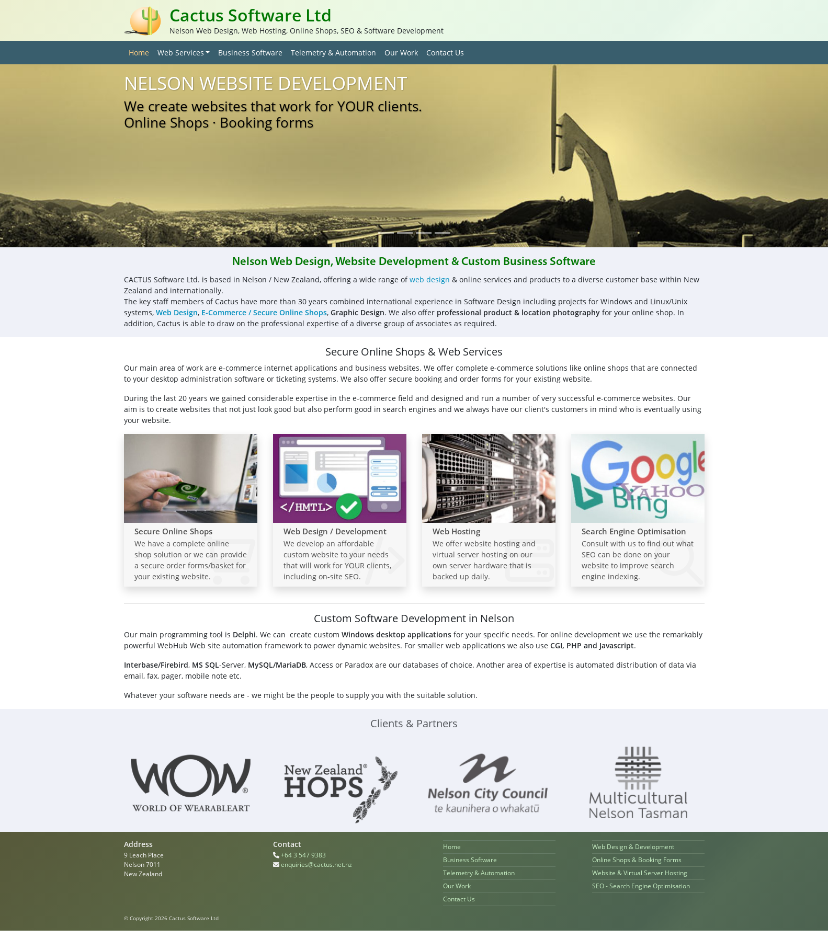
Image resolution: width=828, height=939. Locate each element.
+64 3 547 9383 (303, 855)
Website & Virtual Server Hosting (639, 872)
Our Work (401, 53)
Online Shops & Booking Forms (637, 859)
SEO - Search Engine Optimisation (641, 885)
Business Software (250, 53)
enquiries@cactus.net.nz (316, 864)
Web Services (180, 53)
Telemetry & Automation (333, 53)
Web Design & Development (633, 846)
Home (141, 52)
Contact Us (445, 53)
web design (430, 279)
